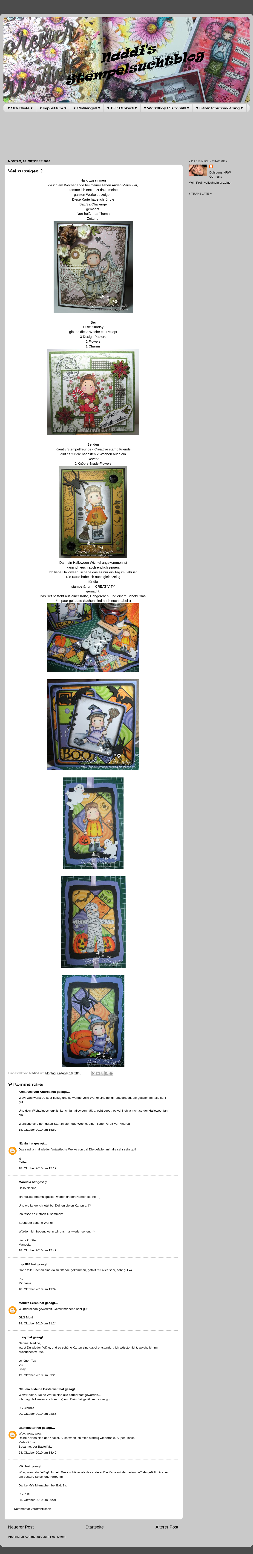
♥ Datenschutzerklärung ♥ (219, 108)
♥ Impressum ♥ (53, 108)
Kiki (21, 1466)
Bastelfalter (27, 1427)
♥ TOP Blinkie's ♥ (122, 108)
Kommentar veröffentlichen (32, 1509)
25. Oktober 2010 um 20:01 (37, 1500)
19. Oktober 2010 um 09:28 (37, 1375)
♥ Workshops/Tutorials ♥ (166, 108)
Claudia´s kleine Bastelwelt (38, 1389)
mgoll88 (24, 1264)
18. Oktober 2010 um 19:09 (37, 1289)
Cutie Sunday (93, 327)
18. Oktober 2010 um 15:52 (37, 1129)
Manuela (25, 1182)
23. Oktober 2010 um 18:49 (37, 1452)
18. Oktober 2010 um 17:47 (37, 1250)
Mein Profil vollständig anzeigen (210, 182)
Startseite (94, 1527)
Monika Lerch (29, 1303)
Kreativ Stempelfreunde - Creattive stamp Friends (93, 449)
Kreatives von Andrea (34, 1091)
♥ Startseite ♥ (20, 108)
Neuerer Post (21, 1527)
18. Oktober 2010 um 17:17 (37, 1168)
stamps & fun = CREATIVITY (93, 586)
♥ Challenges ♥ (86, 108)
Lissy (23, 1337)
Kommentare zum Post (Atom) (46, 1536)
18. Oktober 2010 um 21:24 (37, 1323)
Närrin (23, 1143)
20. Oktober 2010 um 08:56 (37, 1413)
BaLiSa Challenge (93, 204)
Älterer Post (166, 1527)
